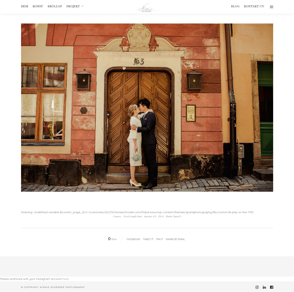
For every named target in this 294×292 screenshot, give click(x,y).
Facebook (133, 239)
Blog (235, 6)
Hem (24, 6)
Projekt (73, 6)
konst (38, 6)
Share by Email (175, 239)
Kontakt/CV (254, 6)
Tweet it (148, 239)
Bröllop (55, 6)
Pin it (159, 239)
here (66, 279)
